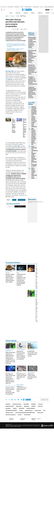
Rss (44, 410)
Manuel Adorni (35, 6)
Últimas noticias (17, 404)
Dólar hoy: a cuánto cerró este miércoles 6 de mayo (21, 389)
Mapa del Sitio (9, 412)
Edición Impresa (30, 408)
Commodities (37, 201)
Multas (20, 414)
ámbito (7, 16)
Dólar (11, 13)
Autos (21, 410)
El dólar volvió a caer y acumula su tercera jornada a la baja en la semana (10, 391)
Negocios (40, 13)
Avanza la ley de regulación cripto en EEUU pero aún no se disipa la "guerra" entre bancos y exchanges (16, 45)
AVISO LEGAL (40, 412)
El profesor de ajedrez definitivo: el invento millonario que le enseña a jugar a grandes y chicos (32, 56)
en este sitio (16, 146)
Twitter (6, 399)
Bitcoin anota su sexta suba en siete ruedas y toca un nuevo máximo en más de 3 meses (32, 42)
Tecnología (38, 410)
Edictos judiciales (10, 414)
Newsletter (44, 399)
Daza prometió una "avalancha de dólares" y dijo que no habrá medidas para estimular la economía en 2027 (34, 156)
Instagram (12, 399)
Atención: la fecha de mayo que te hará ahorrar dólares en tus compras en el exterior (21, 355)
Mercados (17, 6)
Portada (8, 404)
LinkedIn (15, 399)
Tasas (22, 6)
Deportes (21, 408)
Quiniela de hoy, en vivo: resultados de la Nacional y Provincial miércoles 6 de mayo (32, 69)
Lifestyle (40, 406)
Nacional (8, 408)
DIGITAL (12, 419)
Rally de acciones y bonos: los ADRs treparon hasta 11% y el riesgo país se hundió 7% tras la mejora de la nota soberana (34, 116)
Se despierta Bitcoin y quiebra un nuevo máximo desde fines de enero (15, 49)
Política (32, 13)
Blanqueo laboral (28, 6)
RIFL (41, 6)
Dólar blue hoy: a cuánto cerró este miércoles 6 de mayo (21, 376)
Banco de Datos (10, 406)
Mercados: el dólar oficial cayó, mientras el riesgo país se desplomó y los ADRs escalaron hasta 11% (10, 378)
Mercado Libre (10, 71)
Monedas (30, 201)
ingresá (51, 9)
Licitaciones (27, 414)
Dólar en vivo (10, 6)
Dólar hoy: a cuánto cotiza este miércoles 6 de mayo (34, 173)
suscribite (47, 9)
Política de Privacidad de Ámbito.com (25, 412)
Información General (11, 410)
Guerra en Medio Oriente (49, 6)
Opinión (47, 13)
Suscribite (20, 206)
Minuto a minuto (10, 372)
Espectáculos (28, 410)
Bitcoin (17, 16)
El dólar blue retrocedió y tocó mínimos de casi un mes (32, 354)
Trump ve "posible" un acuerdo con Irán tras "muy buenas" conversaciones (32, 80)
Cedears (41, 201)
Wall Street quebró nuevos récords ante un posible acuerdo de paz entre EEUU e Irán (33, 136)
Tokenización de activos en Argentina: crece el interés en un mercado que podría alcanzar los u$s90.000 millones (21, 280)
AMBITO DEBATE (36, 419)
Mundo (15, 408)
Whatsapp (21, 399)
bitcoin (10, 79)
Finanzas (26, 13)
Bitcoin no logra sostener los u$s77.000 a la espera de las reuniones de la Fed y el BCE (10, 278)
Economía (18, 13)
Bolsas (33, 201)
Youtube (18, 399)
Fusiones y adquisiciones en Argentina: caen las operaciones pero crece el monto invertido (32, 92)
